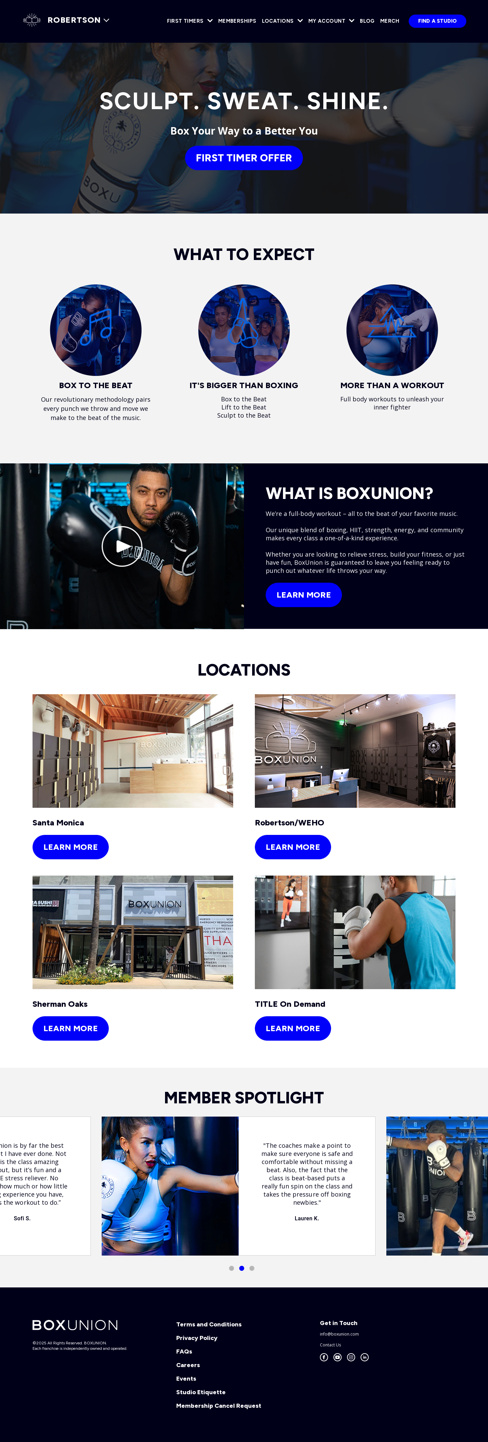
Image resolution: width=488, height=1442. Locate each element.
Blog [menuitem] (367, 21)
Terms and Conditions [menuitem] (209, 1324)
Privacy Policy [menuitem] (197, 1338)
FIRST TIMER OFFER (244, 158)
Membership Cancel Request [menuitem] (218, 1405)
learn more (70, 847)
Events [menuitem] (186, 1378)
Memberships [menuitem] (237, 21)
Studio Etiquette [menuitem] (201, 1392)
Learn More (304, 595)
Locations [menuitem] (278, 21)
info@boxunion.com (339, 1334)
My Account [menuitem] (327, 21)
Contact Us (330, 1345)
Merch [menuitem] (389, 21)
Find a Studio (437, 21)
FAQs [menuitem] (184, 1351)
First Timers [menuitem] (185, 21)
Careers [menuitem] (188, 1365)
